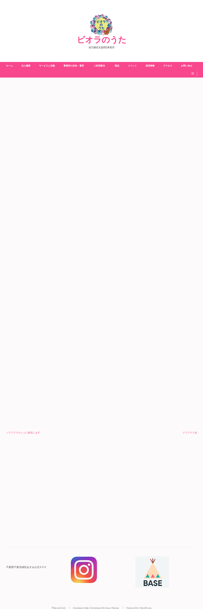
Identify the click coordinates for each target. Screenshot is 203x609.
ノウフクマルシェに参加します (23, 432)
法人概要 (25, 65)
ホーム (9, 65)
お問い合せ (186, 65)
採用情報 (150, 65)
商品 (117, 65)
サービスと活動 (47, 65)
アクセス (167, 65)
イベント (132, 65)
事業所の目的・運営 (74, 65)
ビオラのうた (101, 40)
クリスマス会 (190, 432)
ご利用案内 (100, 65)
